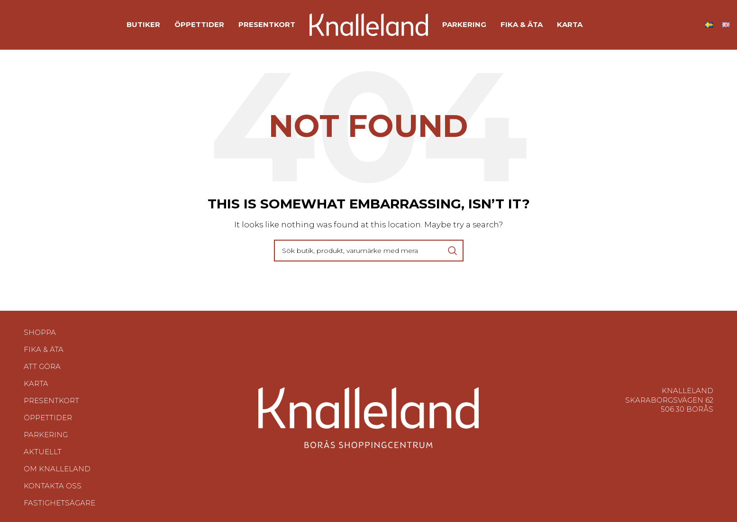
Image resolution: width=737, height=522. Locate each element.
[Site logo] (368, 23)
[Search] (369, 250)
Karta (36, 383)
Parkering (46, 434)
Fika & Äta (44, 349)
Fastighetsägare (59, 502)
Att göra (42, 366)
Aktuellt (43, 451)
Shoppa (40, 332)
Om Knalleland (57, 468)
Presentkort (51, 400)
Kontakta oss (53, 485)
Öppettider (48, 417)
